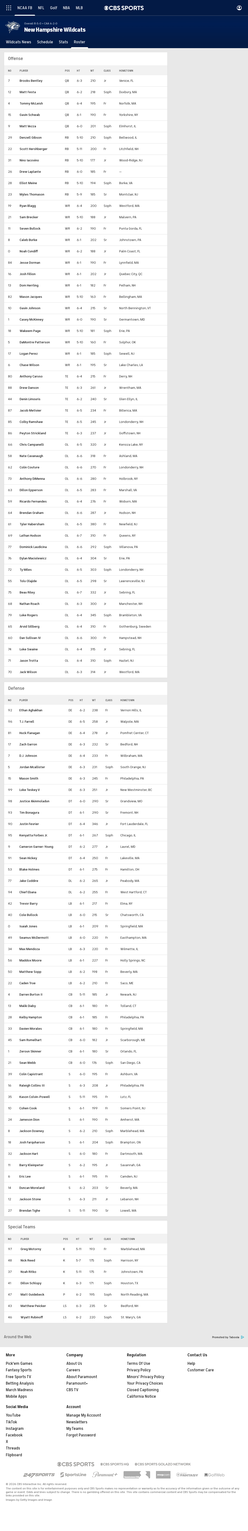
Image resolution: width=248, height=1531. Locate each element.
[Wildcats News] (18, 42)
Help (191, 1363)
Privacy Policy (139, 1370)
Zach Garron (28, 744)
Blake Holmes (29, 869)
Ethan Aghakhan (30, 710)
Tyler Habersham (32, 524)
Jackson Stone (30, 1199)
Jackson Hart (28, 1154)
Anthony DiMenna (32, 479)
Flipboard (14, 1455)
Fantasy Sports (19, 1370)
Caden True (27, 983)
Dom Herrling (29, 285)
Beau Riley (27, 592)
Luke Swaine (29, 649)
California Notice (141, 1396)
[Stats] (63, 42)
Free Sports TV (18, 1376)
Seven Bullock (30, 228)
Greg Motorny (31, 1249)
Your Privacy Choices (145, 1383)
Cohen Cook (28, 1108)
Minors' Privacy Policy (145, 1376)
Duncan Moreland (32, 1188)
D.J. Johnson (28, 756)
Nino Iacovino (29, 160)
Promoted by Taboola (228, 1337)
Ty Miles (26, 570)
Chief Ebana (27, 892)
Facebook (14, 1435)
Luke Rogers (29, 615)
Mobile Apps (16, 1396)
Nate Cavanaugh (31, 456)
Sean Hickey (28, 858)
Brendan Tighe (29, 1210)
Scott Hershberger (33, 149)
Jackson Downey (31, 1131)
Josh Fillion (28, 274)
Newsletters (76, 1422)
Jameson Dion (29, 1120)
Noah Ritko (28, 1272)
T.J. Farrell (26, 722)
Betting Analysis (20, 1383)
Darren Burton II (30, 994)
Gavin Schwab (30, 115)
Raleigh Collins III (32, 1085)
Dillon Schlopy (31, 1283)
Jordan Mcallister (32, 767)
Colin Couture (29, 467)
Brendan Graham (32, 513)
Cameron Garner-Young (36, 847)
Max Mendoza (29, 949)
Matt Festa (28, 92)
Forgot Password (81, 1435)
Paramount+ (77, 1383)
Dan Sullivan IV (30, 638)
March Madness (19, 1390)
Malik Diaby (27, 1006)
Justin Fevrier (29, 824)
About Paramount (81, 1376)
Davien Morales (30, 1029)
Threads (13, 1448)
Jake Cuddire (28, 881)
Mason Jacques (31, 297)
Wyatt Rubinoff (32, 1317)
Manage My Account (83, 1415)
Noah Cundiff (29, 251)
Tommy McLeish (31, 103)
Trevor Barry (28, 903)
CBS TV (72, 1390)
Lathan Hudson (30, 535)
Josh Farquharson (32, 1142)
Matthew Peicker (33, 1306)
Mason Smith (28, 778)
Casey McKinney (31, 319)
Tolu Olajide (28, 581)
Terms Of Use (138, 1363)
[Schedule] (45, 42)
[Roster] (79, 42)
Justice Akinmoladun (34, 801)
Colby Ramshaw (31, 422)
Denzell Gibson (31, 137)
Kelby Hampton (30, 1017)
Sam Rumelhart (30, 1040)
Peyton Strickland (33, 433)
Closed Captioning (143, 1390)
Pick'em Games (19, 1363)
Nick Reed (28, 1260)
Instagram (15, 1428)
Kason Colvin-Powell (34, 1097)
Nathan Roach (29, 604)
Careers (73, 1370)
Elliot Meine (28, 183)
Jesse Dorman (30, 263)
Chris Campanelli (32, 445)
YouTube (13, 1415)
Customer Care (200, 1370)
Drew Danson (29, 388)
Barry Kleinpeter (31, 1165)
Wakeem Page (30, 331)
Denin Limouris (30, 399)
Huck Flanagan (29, 733)
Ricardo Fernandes (33, 501)
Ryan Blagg (28, 206)
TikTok (11, 1422)
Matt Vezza (28, 126)
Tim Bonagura (29, 813)
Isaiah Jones (28, 926)
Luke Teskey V (29, 790)
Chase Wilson (29, 365)
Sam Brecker (29, 217)
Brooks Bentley (31, 81)
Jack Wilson (28, 672)
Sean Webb (27, 1063)
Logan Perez (29, 354)
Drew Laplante (30, 172)
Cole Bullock (28, 915)
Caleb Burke (28, 240)
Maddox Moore (30, 960)
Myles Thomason (32, 194)
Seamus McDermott (34, 938)
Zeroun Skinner (30, 1051)
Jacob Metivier (30, 410)
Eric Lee (25, 1176)
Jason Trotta (29, 661)
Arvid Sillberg (29, 626)
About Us (74, 1363)
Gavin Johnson (30, 308)
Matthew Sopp (30, 972)
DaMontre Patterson (35, 342)
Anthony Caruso (31, 376)
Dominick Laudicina (33, 547)
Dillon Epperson (31, 490)
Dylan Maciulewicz (33, 558)
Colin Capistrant (31, 1074)
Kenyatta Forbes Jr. (33, 835)
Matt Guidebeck (32, 1294)
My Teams (74, 1428)
